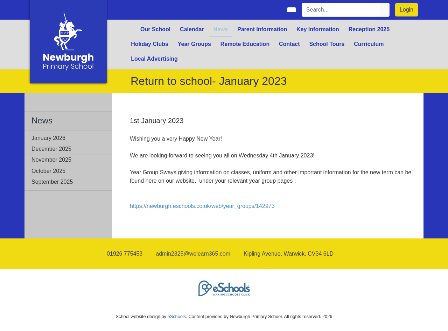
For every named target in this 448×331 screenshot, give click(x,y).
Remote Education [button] (245, 44)
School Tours (326, 44)
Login (406, 10)
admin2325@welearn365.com (193, 254)
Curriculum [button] (369, 44)
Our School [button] (155, 29)
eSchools (177, 316)
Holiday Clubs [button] (149, 44)
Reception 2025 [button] (369, 29)
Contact (289, 44)
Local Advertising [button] (154, 59)
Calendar (192, 29)
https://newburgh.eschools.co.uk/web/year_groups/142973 (202, 206)
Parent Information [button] (262, 29)
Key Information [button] (317, 29)
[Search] (341, 9)
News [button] (220, 29)
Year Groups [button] (194, 44)
